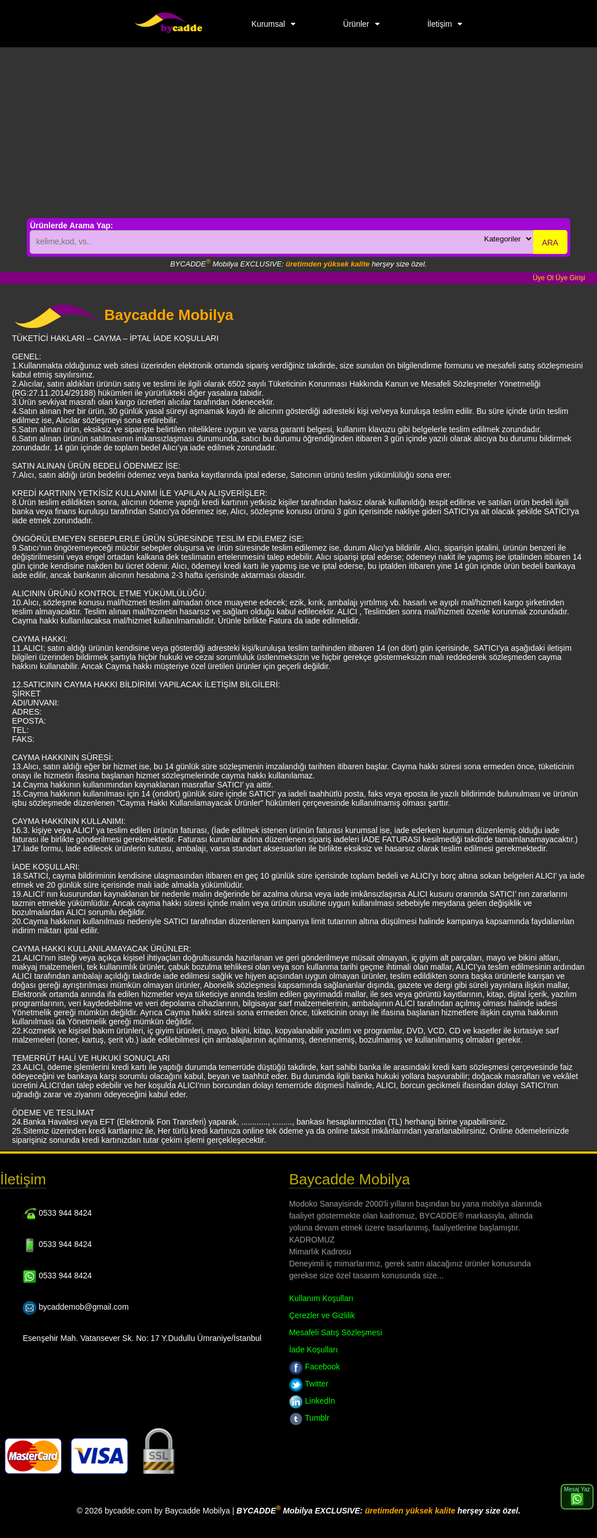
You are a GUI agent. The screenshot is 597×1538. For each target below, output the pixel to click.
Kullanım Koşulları (321, 1298)
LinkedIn (312, 1400)
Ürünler (356, 23)
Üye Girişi (570, 278)
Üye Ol (543, 278)
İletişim (439, 23)
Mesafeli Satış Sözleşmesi (335, 1332)
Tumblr (309, 1417)
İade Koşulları (313, 1349)
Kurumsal (268, 23)
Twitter (308, 1383)
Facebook (314, 1366)
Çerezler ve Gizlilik (322, 1315)
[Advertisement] (298, 132)
